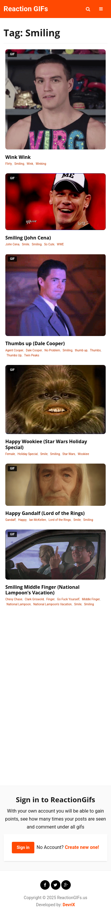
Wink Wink (18, 157)
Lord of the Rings (60, 519)
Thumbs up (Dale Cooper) (35, 343)
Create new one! (82, 847)
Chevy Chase (13, 599)
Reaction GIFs (26, 9)
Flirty (8, 163)
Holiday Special (27, 454)
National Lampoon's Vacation (52, 604)
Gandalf (10, 519)
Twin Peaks (31, 355)
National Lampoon (19, 604)
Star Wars (68, 454)
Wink (30, 163)
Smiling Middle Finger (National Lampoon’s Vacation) (42, 590)
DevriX (69, 904)
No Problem (52, 350)
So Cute (49, 244)
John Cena (12, 244)
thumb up (81, 350)
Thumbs (95, 350)
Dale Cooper (34, 350)
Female (10, 454)
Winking (41, 163)
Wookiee (83, 454)
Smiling (19, 163)
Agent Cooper (14, 350)
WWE (60, 244)
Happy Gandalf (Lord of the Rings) (45, 513)
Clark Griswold (34, 599)
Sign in (23, 847)
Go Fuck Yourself (68, 599)
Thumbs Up (14, 355)
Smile (25, 244)
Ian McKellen (37, 519)
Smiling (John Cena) (28, 237)
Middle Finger (91, 599)
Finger (50, 599)
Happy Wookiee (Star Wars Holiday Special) (46, 444)
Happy (22, 519)
